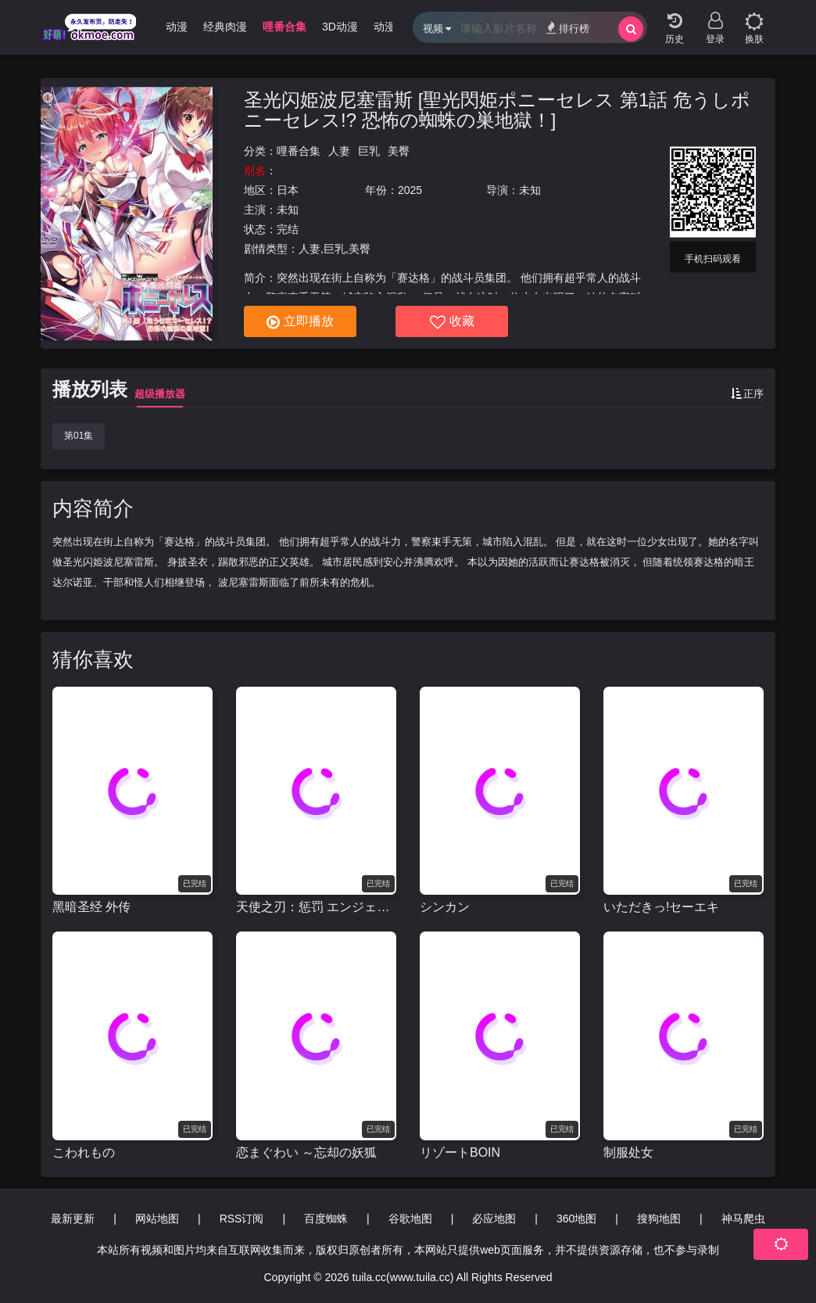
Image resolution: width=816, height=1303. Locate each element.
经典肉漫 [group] (225, 26)
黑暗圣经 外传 (91, 907)
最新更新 (73, 1218)
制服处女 (628, 1152)
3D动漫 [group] (340, 26)
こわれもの (83, 1152)
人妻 (339, 151)
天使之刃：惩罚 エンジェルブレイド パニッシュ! (316, 907)
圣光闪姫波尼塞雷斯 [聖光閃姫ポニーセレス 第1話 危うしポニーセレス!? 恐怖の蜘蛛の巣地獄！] (497, 110)
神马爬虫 (743, 1218)
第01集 (78, 435)
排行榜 (567, 27)
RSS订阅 (242, 1218)
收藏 (452, 322)
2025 (410, 190)
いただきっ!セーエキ (661, 907)
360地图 (576, 1218)
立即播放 (300, 322)
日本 (288, 190)
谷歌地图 (410, 1218)
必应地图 (494, 1218)
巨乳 (369, 151)
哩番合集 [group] (284, 26)
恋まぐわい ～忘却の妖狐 (306, 1152)
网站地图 (157, 1218)
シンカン (445, 907)
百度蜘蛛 (326, 1218)
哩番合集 (298, 151)
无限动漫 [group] (166, 26)
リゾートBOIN (460, 1152)
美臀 (399, 151)
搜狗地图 (659, 1218)
